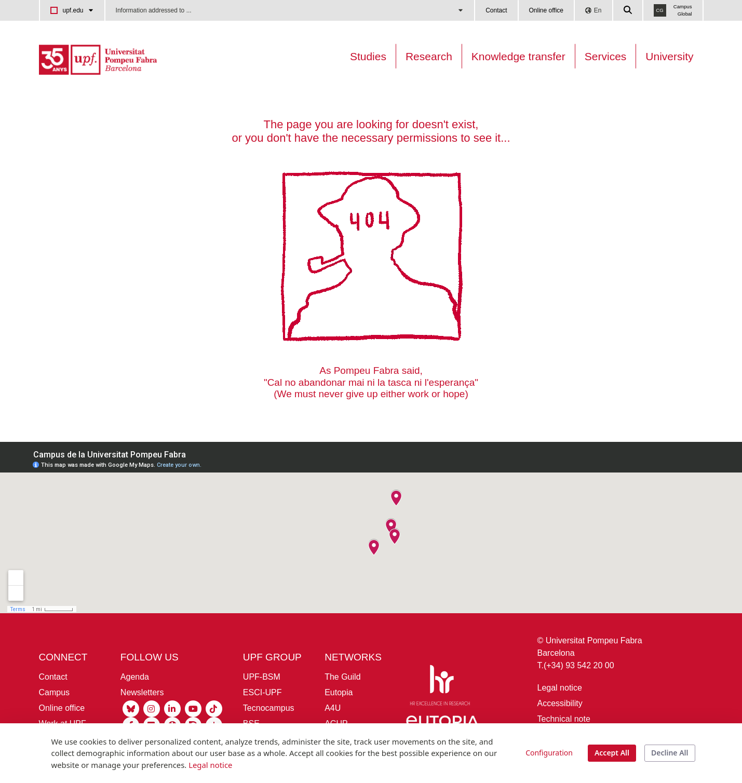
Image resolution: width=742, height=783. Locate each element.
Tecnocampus (268, 708)
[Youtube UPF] (193, 708)
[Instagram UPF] (151, 708)
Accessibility (560, 703)
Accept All (612, 753)
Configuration (549, 753)
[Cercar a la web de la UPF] (628, 10)
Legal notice (559, 687)
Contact (496, 10)
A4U (333, 708)
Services (606, 56)
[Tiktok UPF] (214, 708)
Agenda (134, 676)
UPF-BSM (261, 676)
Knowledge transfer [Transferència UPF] (518, 56)
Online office (546, 10)
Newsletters (142, 692)
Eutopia (339, 692)
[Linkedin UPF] (172, 708)
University (669, 56)
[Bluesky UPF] (130, 708)
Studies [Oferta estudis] (368, 56)
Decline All (669, 753)
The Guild (342, 676)
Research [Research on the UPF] (429, 56)
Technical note (563, 718)
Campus (54, 692)
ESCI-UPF (262, 692)
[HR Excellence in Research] (440, 687)
